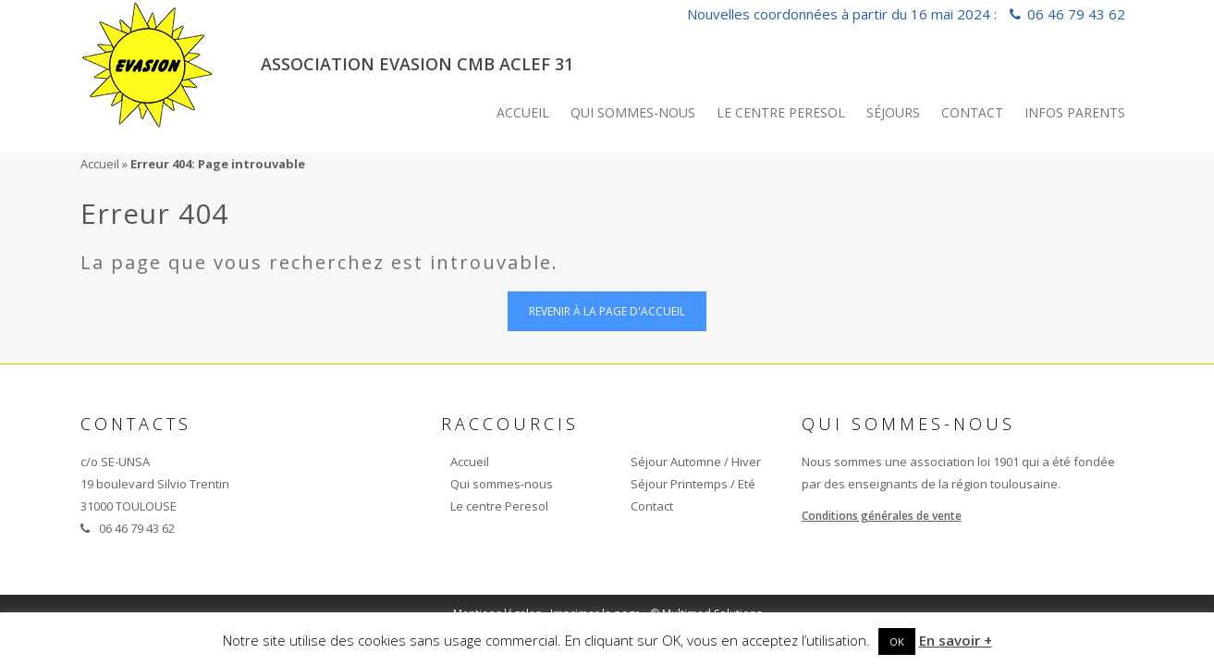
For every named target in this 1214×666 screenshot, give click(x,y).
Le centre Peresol (781, 112)
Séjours (893, 112)
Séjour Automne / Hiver (696, 461)
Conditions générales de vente (882, 516)
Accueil (523, 112)
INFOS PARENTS (1074, 112)
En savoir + (955, 640)
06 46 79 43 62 (1076, 14)
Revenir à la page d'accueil (607, 311)
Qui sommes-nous (632, 112)
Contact (972, 112)
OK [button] (896, 641)
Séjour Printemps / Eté (693, 483)
